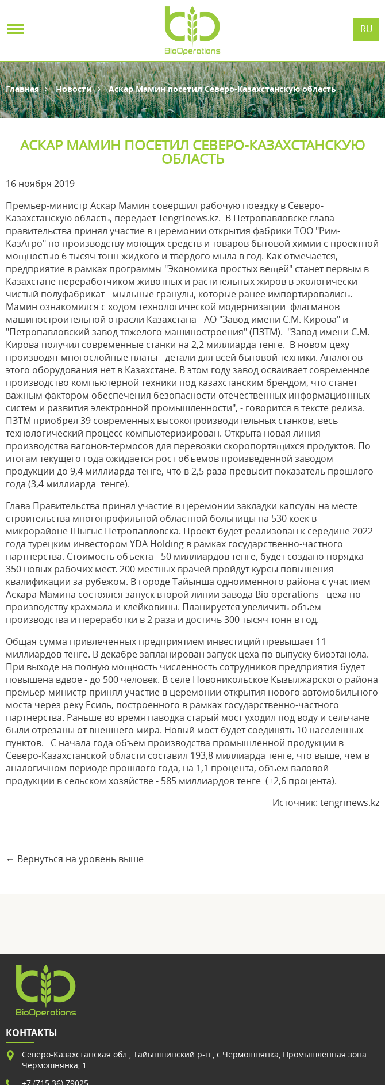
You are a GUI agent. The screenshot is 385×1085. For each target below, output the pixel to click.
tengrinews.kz (349, 802)
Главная (22, 88)
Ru (366, 28)
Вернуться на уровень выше (80, 859)
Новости (74, 88)
